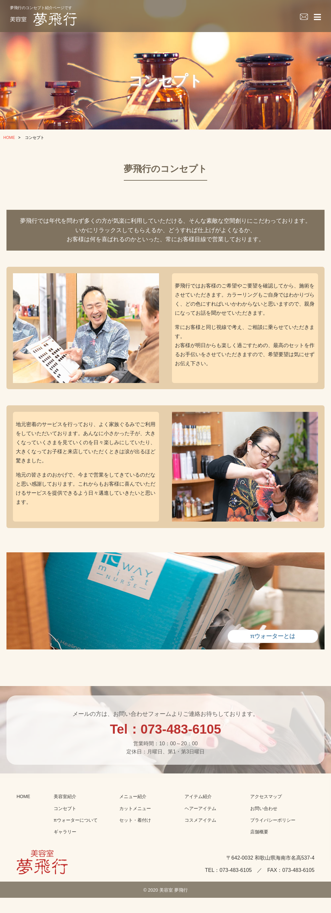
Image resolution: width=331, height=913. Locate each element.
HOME (9, 137)
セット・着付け (135, 838)
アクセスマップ (266, 815)
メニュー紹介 (132, 815)
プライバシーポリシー (272, 838)
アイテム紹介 (198, 815)
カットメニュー (135, 826)
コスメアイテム (200, 838)
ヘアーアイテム (200, 826)
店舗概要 (259, 850)
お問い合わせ (263, 826)
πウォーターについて (76, 838)
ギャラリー (65, 850)
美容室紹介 (65, 815)
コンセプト (65, 826)
